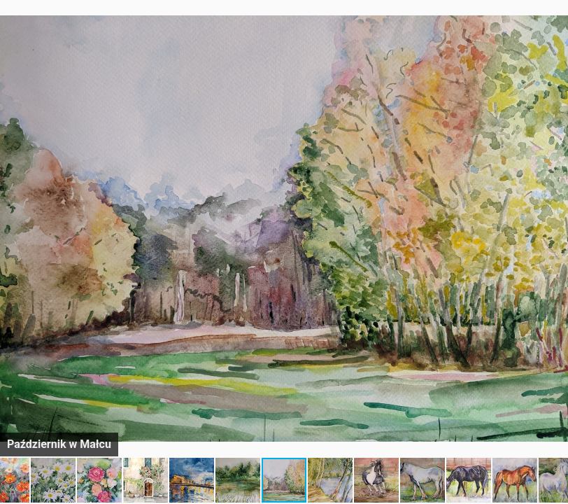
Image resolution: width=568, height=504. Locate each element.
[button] (555, 36)
